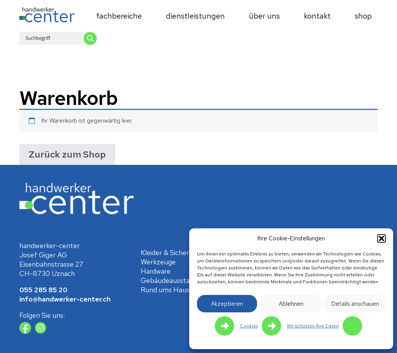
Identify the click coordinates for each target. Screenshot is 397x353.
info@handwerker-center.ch (64, 299)
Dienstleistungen (195, 16)
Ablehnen (291, 304)
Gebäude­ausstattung (174, 280)
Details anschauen (355, 304)
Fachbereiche (119, 16)
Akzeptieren (227, 304)
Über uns (264, 16)
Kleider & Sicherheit (171, 252)
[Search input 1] (64, 38)
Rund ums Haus (165, 289)
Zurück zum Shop (67, 154)
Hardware (156, 271)
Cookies (249, 326)
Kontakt (317, 16)
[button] (381, 238)
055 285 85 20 (43, 289)
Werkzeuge (158, 261)
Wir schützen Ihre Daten (313, 326)
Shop (363, 16)
